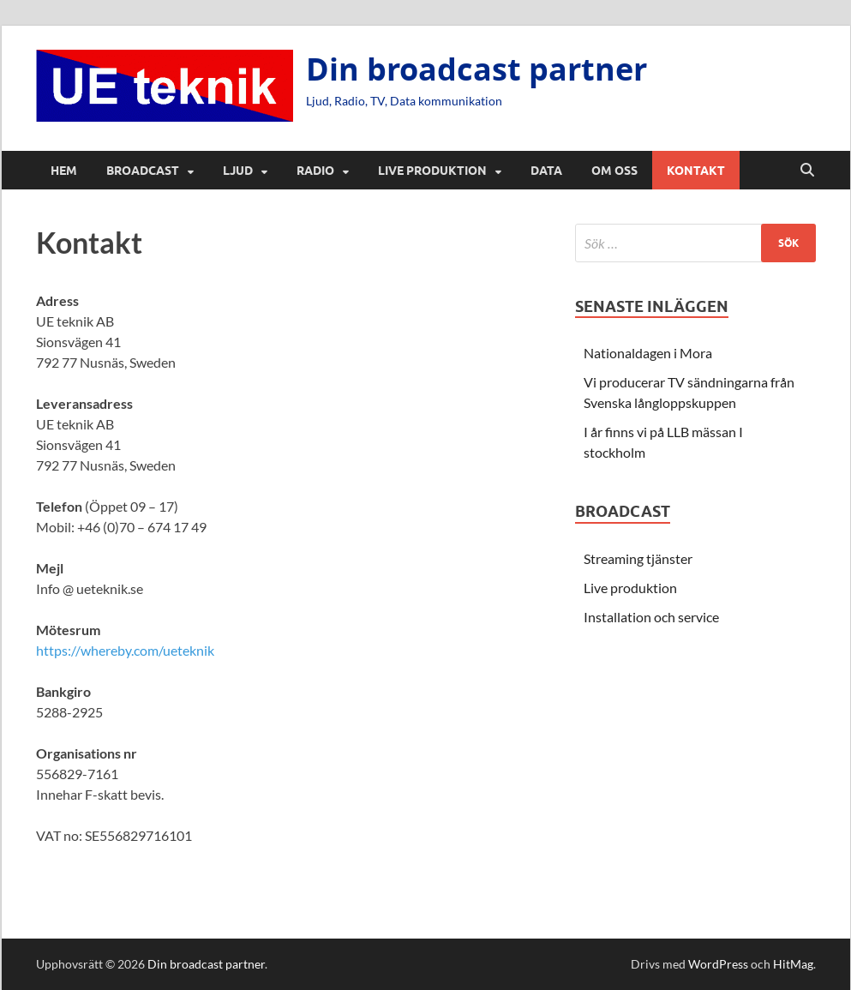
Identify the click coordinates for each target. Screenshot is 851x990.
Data (546, 170)
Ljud (238, 170)
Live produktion (432, 170)
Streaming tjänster (638, 558)
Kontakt (696, 170)
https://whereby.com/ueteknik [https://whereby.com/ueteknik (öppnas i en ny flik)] (125, 650)
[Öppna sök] (807, 170)
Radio (315, 170)
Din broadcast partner (476, 69)
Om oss (614, 170)
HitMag (793, 964)
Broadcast (142, 170)
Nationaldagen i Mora (648, 353)
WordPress (718, 964)
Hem (64, 170)
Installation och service (651, 617)
